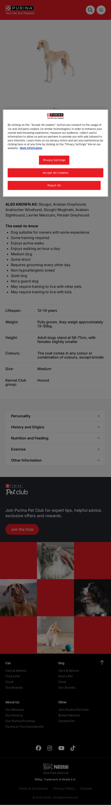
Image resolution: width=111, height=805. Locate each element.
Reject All (54, 185)
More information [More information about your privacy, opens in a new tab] (31, 147)
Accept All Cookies (55, 172)
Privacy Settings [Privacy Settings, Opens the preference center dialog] (54, 160)
